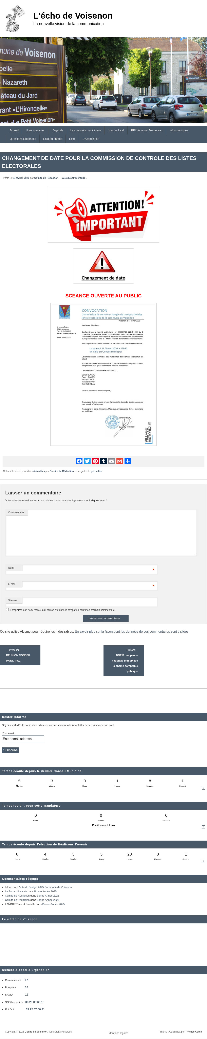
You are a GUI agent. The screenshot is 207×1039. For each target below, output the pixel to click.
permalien (96, 471)
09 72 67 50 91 (35, 1009)
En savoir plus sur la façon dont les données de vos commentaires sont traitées (131, 631)
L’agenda (57, 130)
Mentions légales (118, 1033)
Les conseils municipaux (85, 130)
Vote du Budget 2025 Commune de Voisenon (45, 887)
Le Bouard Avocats (16, 891)
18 (26, 987)
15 (26, 994)
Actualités (39, 471)
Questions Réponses (23, 138)
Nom (11, 567)
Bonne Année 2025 (45, 891)
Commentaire (17, 512)
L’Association (91, 138)
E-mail (12, 583)
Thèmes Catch (193, 1031)
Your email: (8, 733)
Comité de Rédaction (46, 178)
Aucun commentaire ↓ (74, 178)
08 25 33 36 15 (34, 1002)
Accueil (14, 130)
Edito (72, 138)
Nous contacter (35, 130)
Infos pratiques (179, 130)
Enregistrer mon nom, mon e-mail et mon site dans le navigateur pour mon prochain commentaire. (62, 610)
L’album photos (52, 138)
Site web (13, 600)
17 (26, 980)
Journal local (116, 130)
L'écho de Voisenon (73, 15)
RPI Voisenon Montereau (147, 130)
